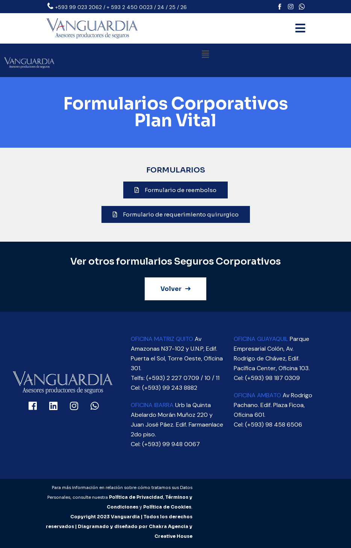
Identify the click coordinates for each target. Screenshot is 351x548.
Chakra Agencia (168, 526)
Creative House (173, 536)
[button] (205, 54)
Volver (175, 289)
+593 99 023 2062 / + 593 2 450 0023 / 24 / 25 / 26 (121, 7)
